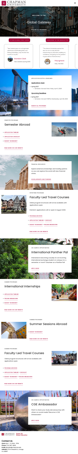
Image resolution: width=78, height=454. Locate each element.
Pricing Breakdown (50, 224)
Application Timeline (11, 132)
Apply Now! (35, 268)
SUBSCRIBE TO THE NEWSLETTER (57, 40)
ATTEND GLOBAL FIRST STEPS (19, 40)
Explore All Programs (39, 30)
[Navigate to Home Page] (14, 3)
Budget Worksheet (10, 141)
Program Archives (36, 216)
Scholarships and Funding (41, 179)
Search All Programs (38, 106)
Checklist (48, 220)
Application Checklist (12, 136)
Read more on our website (13, 148)
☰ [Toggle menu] (75, 3)
